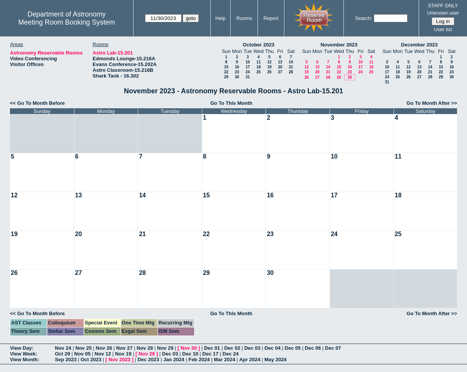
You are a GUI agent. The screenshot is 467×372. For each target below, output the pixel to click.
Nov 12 (103, 354)
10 (248, 62)
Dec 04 (272, 348)
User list (443, 29)
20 (280, 67)
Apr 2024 (249, 359)
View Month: (24, 359)
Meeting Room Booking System (66, 22)
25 (258, 72)
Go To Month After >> (432, 103)
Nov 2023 (119, 359)
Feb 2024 (199, 359)
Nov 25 (83, 348)
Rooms (244, 18)
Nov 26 (104, 348)
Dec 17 (210, 354)
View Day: (21, 348)
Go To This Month (231, 103)
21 (291, 67)
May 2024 (275, 359)
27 (280, 72)
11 (258, 62)
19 (269, 67)
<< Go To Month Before (37, 103)
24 (248, 72)
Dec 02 (232, 348)
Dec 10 (190, 354)
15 (226, 67)
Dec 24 (231, 354)
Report (271, 18)
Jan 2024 (173, 359)
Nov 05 (82, 354)
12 (269, 62)
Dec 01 (212, 348)
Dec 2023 (148, 359)
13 (280, 62)
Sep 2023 (65, 359)
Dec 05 (293, 348)
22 (226, 72)
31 (248, 77)
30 (237, 77)
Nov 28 (145, 348)
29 (226, 77)
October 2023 (258, 45)
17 (248, 67)
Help (220, 18)
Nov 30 (188, 348)
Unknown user (443, 13)
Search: (363, 18)
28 (291, 72)
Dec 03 (252, 348)
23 (237, 72)
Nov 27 (124, 348)
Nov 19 (123, 354)
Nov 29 (165, 348)
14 (291, 62)
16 (237, 67)
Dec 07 (333, 348)
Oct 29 (62, 354)
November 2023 (338, 45)
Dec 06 (313, 348)
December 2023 (419, 45)
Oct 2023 (91, 359)
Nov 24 (63, 348)
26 (269, 72)
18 (258, 67)
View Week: (23, 354)
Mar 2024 (224, 359)
